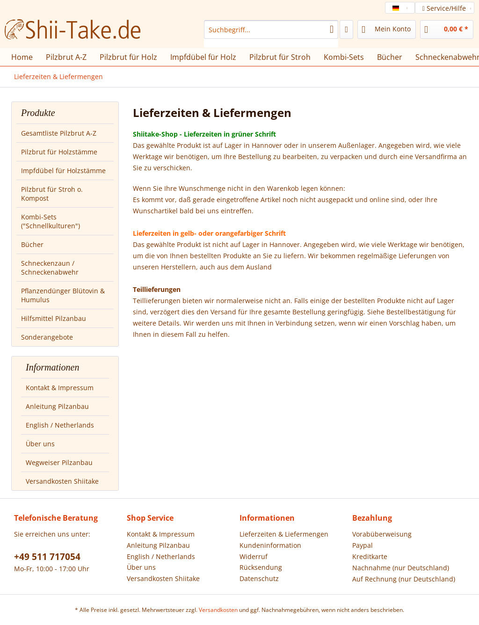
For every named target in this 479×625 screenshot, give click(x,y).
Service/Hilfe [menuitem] (445, 8)
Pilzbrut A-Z (66, 57)
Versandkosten (218, 610)
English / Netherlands (60, 425)
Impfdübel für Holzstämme (63, 170)
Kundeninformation (270, 545)
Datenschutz (259, 578)
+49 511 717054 (47, 557)
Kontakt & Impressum (60, 387)
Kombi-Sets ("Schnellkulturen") (50, 221)
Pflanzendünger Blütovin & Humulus (63, 295)
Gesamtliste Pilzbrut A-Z (58, 133)
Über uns (40, 443)
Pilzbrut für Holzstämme (59, 151)
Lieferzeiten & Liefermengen (284, 534)
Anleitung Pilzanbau (57, 406)
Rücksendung (261, 567)
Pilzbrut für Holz (128, 57)
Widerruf (254, 556)
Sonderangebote (47, 337)
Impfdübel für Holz (203, 57)
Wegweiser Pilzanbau (59, 462)
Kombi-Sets (344, 57)
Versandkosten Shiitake (62, 481)
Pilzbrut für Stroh (280, 57)
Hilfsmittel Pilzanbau (53, 318)
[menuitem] (271, 34)
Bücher (32, 244)
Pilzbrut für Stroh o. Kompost (52, 194)
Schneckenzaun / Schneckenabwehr (50, 267)
